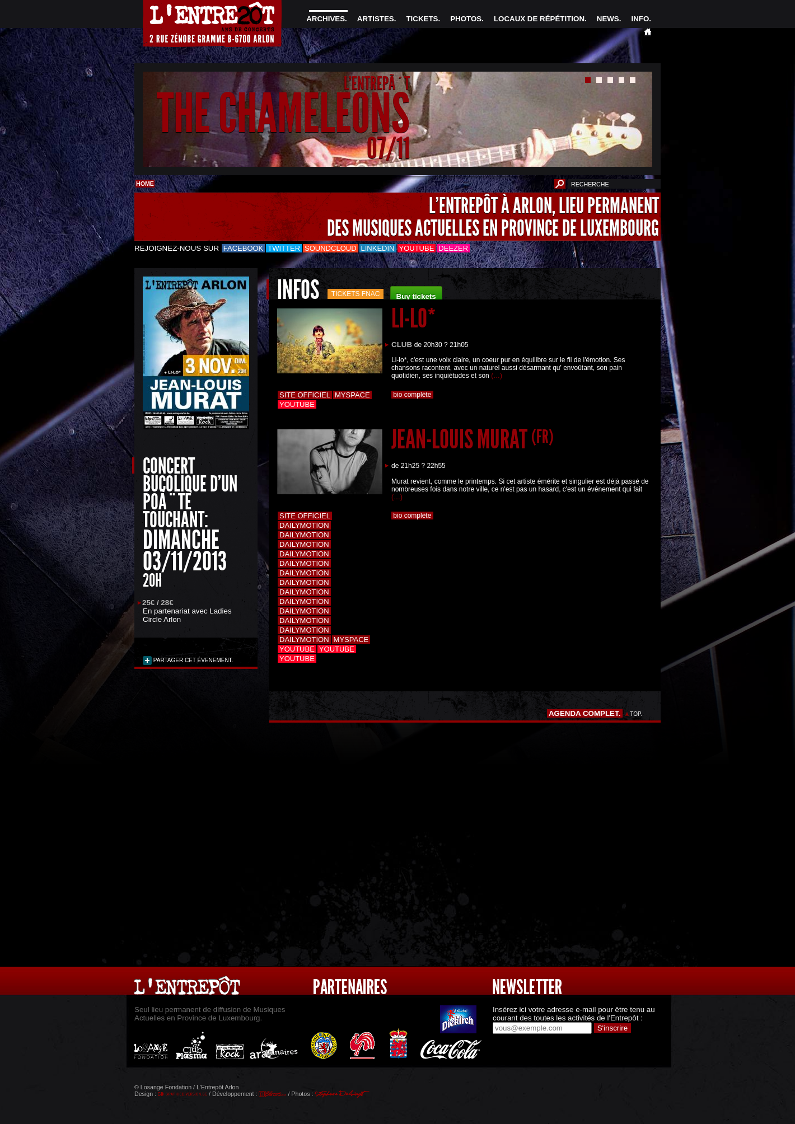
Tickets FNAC (355, 294)
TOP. (636, 714)
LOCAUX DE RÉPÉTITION (539, 19)
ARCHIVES (325, 19)
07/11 (388, 148)
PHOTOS (465, 19)
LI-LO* (413, 318)
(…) (496, 376)
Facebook (243, 248)
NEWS (608, 19)
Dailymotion (304, 525)
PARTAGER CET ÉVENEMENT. (192, 660)
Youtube (416, 248)
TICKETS (422, 19)
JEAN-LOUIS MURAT (472, 439)
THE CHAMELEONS (283, 114)
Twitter (284, 248)
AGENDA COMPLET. (585, 713)
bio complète (412, 395)
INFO (640, 19)
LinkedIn (378, 248)
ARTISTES (375, 19)
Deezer (453, 248)
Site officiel (304, 395)
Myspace (352, 395)
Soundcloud (330, 248)
